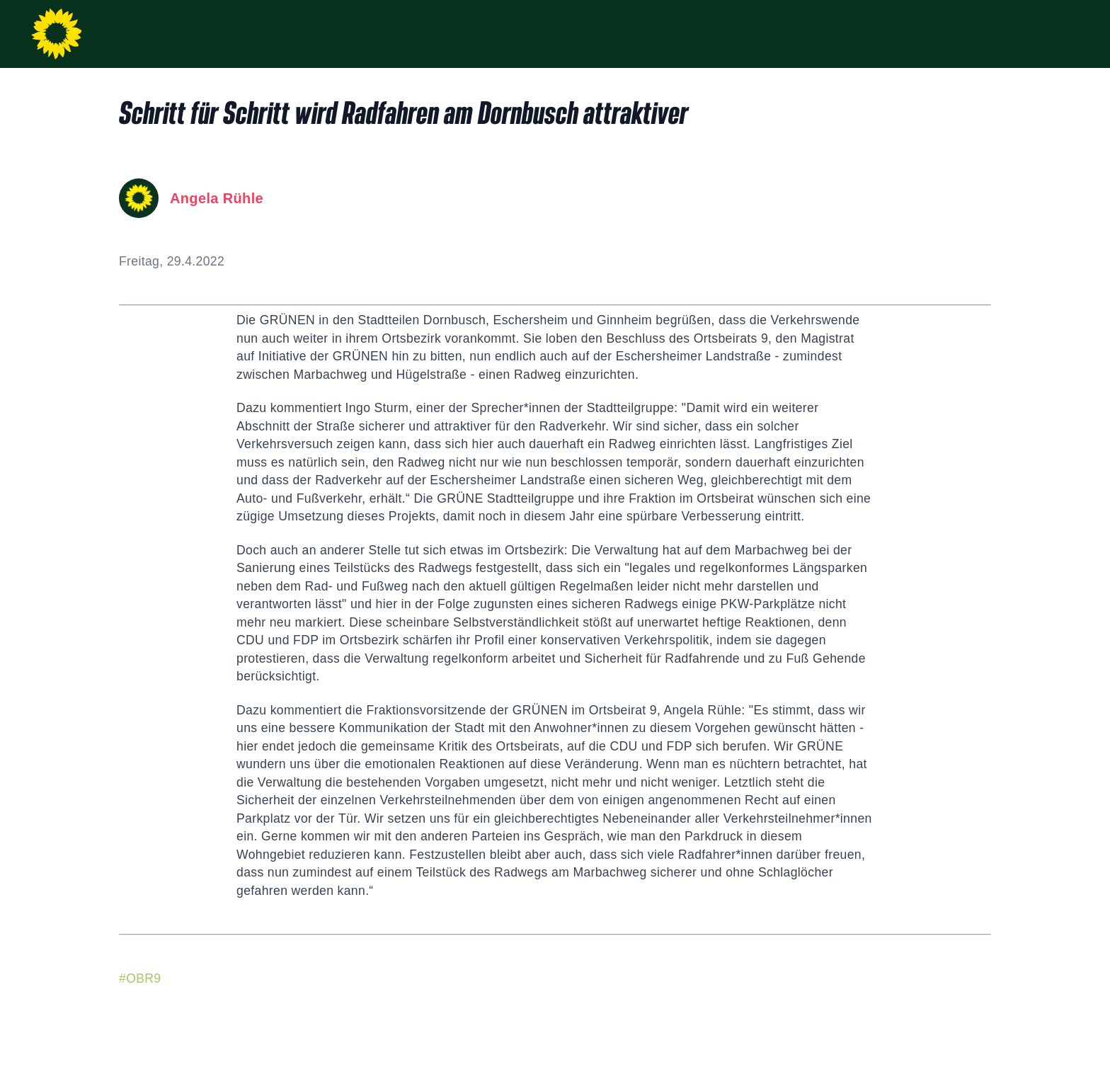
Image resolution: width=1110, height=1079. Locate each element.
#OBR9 (140, 978)
